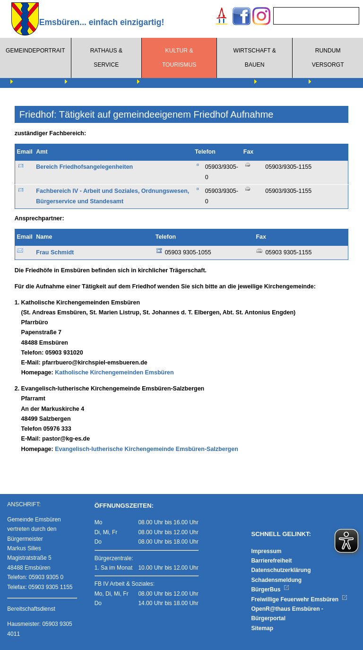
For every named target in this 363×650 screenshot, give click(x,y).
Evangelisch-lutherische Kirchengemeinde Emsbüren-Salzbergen (146, 449)
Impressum (266, 551)
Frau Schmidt (55, 252)
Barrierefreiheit (271, 560)
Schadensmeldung (276, 580)
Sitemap (262, 628)
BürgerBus (270, 589)
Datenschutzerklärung (281, 570)
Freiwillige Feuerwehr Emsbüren (299, 599)
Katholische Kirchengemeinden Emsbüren (114, 372)
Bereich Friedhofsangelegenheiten (84, 167)
